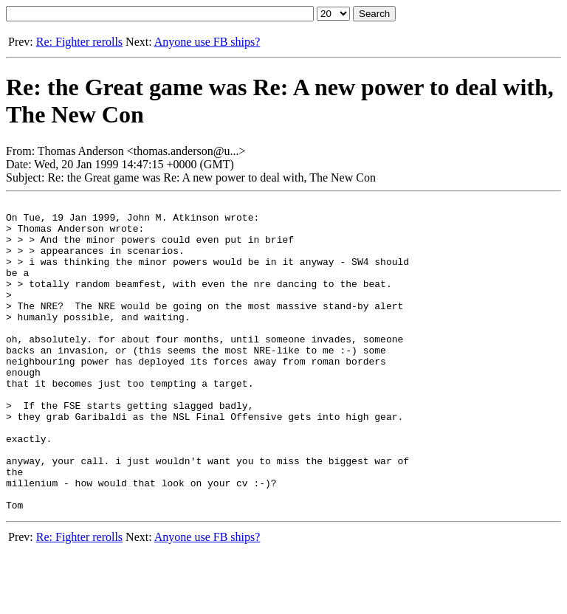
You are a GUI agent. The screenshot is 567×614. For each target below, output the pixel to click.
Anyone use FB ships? (207, 41)
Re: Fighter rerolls (79, 41)
